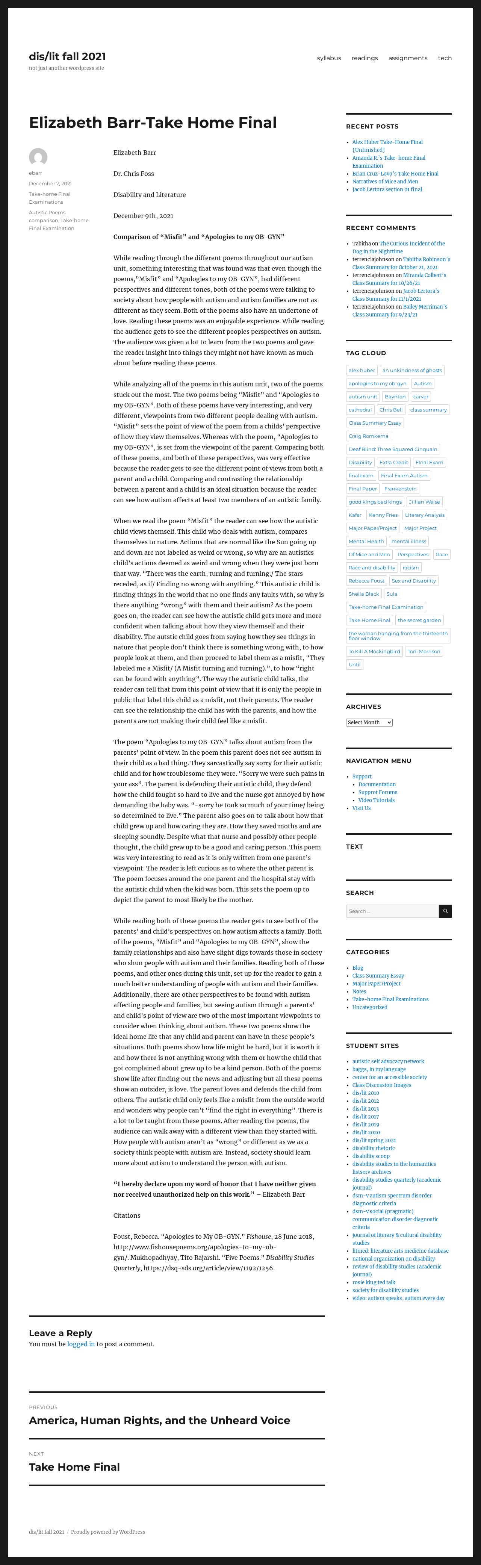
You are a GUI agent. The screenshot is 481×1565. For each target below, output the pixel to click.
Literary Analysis (425, 515)
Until (355, 664)
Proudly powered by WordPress (108, 1532)
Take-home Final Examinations (390, 999)
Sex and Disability (414, 581)
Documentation (377, 784)
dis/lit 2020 (366, 1132)
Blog (357, 968)
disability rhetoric (373, 1148)
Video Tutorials (376, 800)
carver (420, 397)
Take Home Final (369, 620)
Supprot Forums (378, 792)
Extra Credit (394, 462)
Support (362, 776)
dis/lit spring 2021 (374, 1140)
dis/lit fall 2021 (67, 56)
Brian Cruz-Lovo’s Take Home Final (395, 174)
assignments (408, 58)
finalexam (361, 475)
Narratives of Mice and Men (385, 182)
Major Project (420, 528)
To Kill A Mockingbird (374, 651)
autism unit (363, 397)
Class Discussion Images (381, 1085)
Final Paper (363, 489)
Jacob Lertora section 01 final (387, 189)
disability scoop (371, 1156)
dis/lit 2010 (365, 1093)
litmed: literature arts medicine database (400, 1251)
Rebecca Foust (366, 581)
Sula (392, 594)
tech (445, 58)
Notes (359, 991)
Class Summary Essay (375, 423)
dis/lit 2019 (366, 1125)
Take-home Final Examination (386, 607)
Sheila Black (364, 594)
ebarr (35, 173)
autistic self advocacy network (388, 1061)
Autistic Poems (47, 212)
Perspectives (413, 554)
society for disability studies (385, 1290)
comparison (43, 220)
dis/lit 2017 (365, 1117)
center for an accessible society (389, 1077)
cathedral (360, 410)
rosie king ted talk (373, 1282)
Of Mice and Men (369, 554)
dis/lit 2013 (365, 1109)
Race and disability (372, 568)
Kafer (355, 515)
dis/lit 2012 (365, 1101)
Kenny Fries (383, 515)
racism (411, 568)
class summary (428, 410)
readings (365, 58)
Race (442, 554)
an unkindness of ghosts (412, 370)
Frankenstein (400, 489)
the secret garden (419, 620)
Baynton (395, 397)
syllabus (329, 58)
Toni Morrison (424, 651)
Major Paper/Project (373, 528)
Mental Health (366, 541)
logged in (81, 1344)
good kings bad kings (375, 502)
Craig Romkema (369, 436)
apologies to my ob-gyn (378, 383)
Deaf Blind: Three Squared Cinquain (393, 449)
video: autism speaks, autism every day (398, 1298)
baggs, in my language (379, 1069)
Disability (360, 462)
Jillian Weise (424, 502)
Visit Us (361, 808)
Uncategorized (369, 1007)
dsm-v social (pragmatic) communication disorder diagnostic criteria (395, 1219)
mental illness (409, 541)
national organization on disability (393, 1259)
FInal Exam (429, 462)
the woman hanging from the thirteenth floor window (398, 635)
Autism (423, 383)
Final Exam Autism (404, 475)
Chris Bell (391, 410)
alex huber (362, 370)
